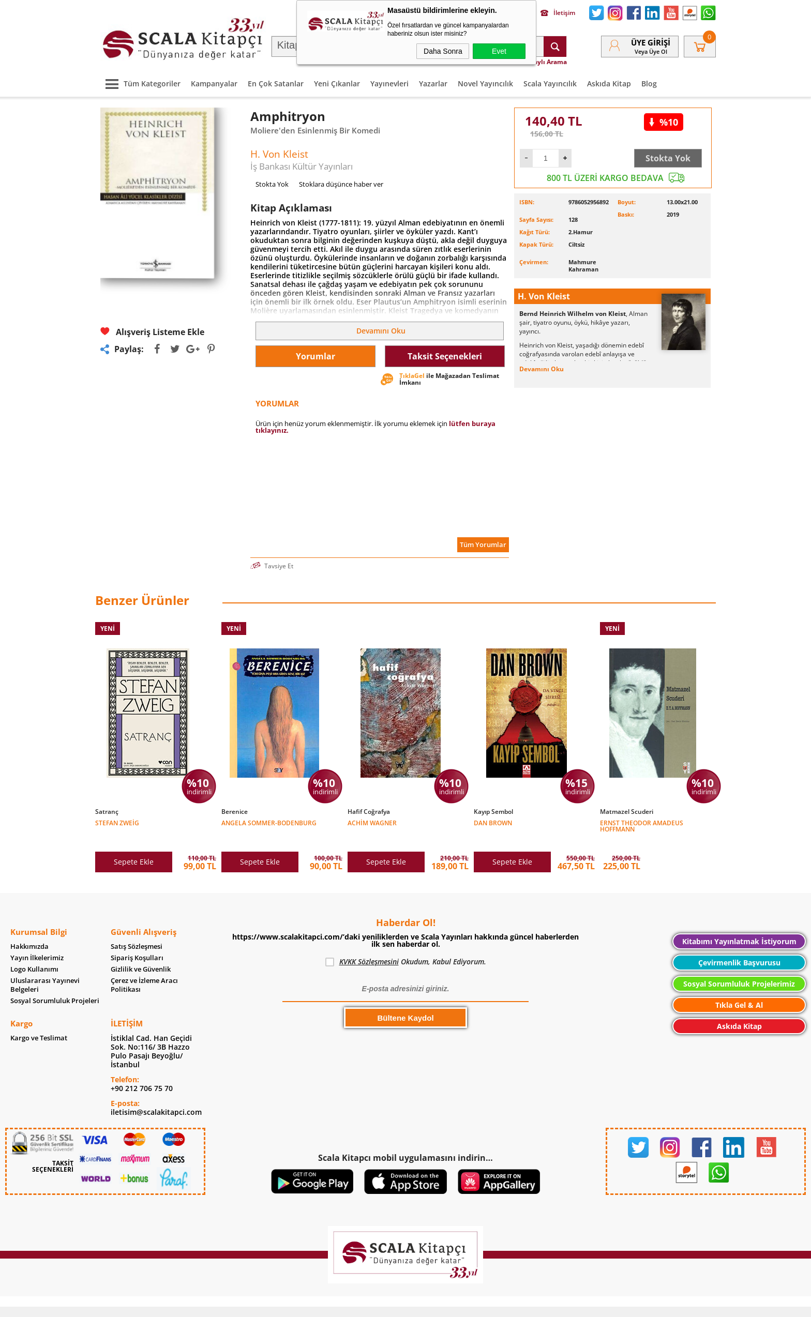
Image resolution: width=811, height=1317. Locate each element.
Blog (649, 83)
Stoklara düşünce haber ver (341, 184)
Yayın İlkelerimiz (37, 942)
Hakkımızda (29, 931)
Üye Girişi (650, 42)
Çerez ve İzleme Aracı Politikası (144, 969)
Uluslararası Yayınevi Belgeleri (45, 969)
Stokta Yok (667, 158)
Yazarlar (433, 83)
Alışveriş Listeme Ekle (152, 331)
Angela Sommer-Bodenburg (269, 822)
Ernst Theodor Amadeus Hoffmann (641, 825)
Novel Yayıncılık (485, 83)
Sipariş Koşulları (137, 942)
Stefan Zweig (117, 822)
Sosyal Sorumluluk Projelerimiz (739, 968)
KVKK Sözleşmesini (369, 946)
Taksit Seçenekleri (445, 356)
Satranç (106, 812)
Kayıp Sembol (493, 812)
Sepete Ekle (134, 846)
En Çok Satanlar (276, 83)
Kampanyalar (214, 83)
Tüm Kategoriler (140, 83)
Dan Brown (493, 822)
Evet (499, 51)
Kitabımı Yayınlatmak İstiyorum (739, 926)
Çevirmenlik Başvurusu (739, 947)
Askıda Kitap (609, 83)
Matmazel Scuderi (626, 812)
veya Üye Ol (651, 51)
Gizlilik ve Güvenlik (141, 953)
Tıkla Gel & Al (739, 989)
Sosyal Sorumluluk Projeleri (54, 985)
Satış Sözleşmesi (136, 931)
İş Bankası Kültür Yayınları (301, 166)
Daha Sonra (443, 51)
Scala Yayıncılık (550, 83)
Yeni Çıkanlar (337, 83)
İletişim (557, 13)
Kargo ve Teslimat (38, 1022)
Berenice (234, 812)
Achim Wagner (372, 822)
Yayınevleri (389, 83)
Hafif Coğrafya (369, 812)
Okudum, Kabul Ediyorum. (405, 946)
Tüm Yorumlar (483, 544)
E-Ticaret (374, 1303)
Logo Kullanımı (34, 953)
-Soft (351, 1303)
